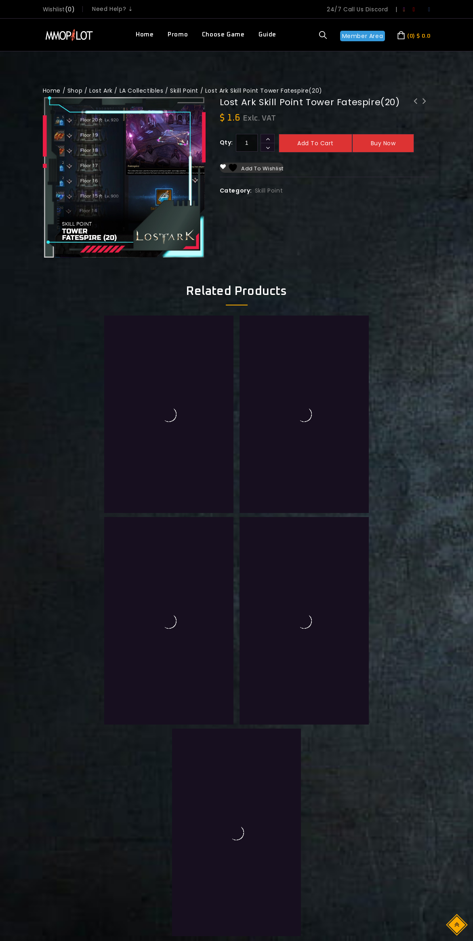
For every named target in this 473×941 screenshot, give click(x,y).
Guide (267, 35)
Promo (178, 35)
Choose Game (223, 35)
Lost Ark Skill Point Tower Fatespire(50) (424, 111)
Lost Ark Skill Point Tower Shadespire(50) (415, 111)
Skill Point (184, 91)
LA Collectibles (142, 91)
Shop (74, 91)
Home (144, 35)
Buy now (383, 143)
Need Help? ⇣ (112, 9)
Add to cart (315, 143)
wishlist (54, 9)
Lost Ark (101, 91)
